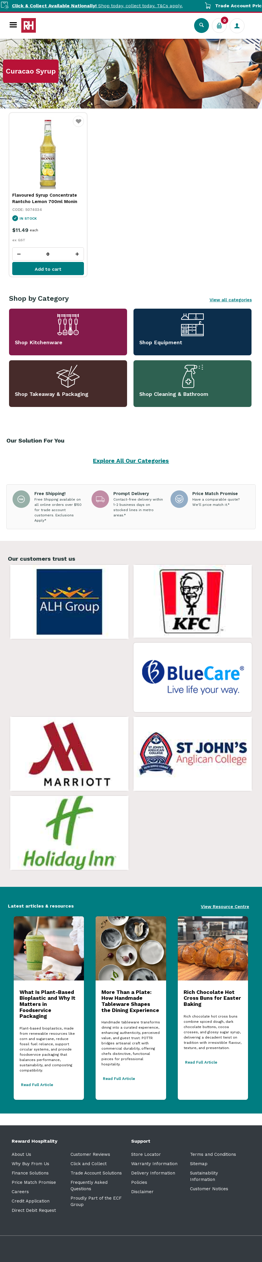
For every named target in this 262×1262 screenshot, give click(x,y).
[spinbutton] (48, 254)
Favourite (78, 125)
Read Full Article (37, 1085)
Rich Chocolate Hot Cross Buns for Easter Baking (212, 998)
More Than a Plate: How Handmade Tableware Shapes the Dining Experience (130, 1001)
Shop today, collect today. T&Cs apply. (107, 5)
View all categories (231, 300)
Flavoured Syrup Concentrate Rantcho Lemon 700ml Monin (44, 198)
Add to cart (48, 269)
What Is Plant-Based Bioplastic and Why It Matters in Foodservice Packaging (47, 1004)
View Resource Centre (225, 906)
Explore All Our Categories (131, 460)
